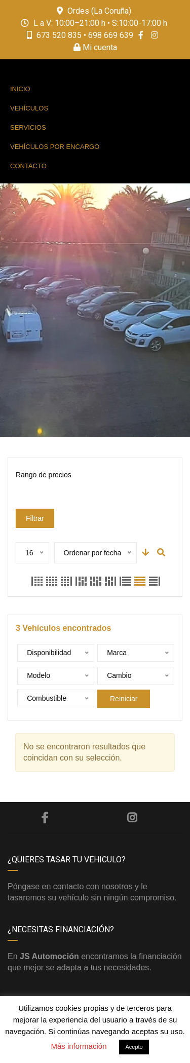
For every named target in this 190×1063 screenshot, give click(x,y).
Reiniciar (123, 699)
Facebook (44, 818)
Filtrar (35, 518)
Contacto (28, 166)
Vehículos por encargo (54, 146)
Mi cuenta (95, 47)
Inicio (20, 89)
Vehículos (29, 108)
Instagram (132, 818)
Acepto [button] (133, 1047)
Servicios (28, 127)
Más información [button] (78, 1046)
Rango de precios (43, 475)
